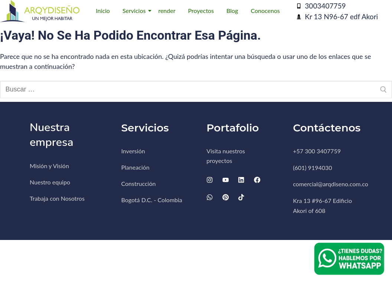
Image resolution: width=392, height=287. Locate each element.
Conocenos (265, 10)
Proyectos (201, 10)
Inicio (103, 10)
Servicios (135, 10)
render (166, 10)
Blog (232, 10)
